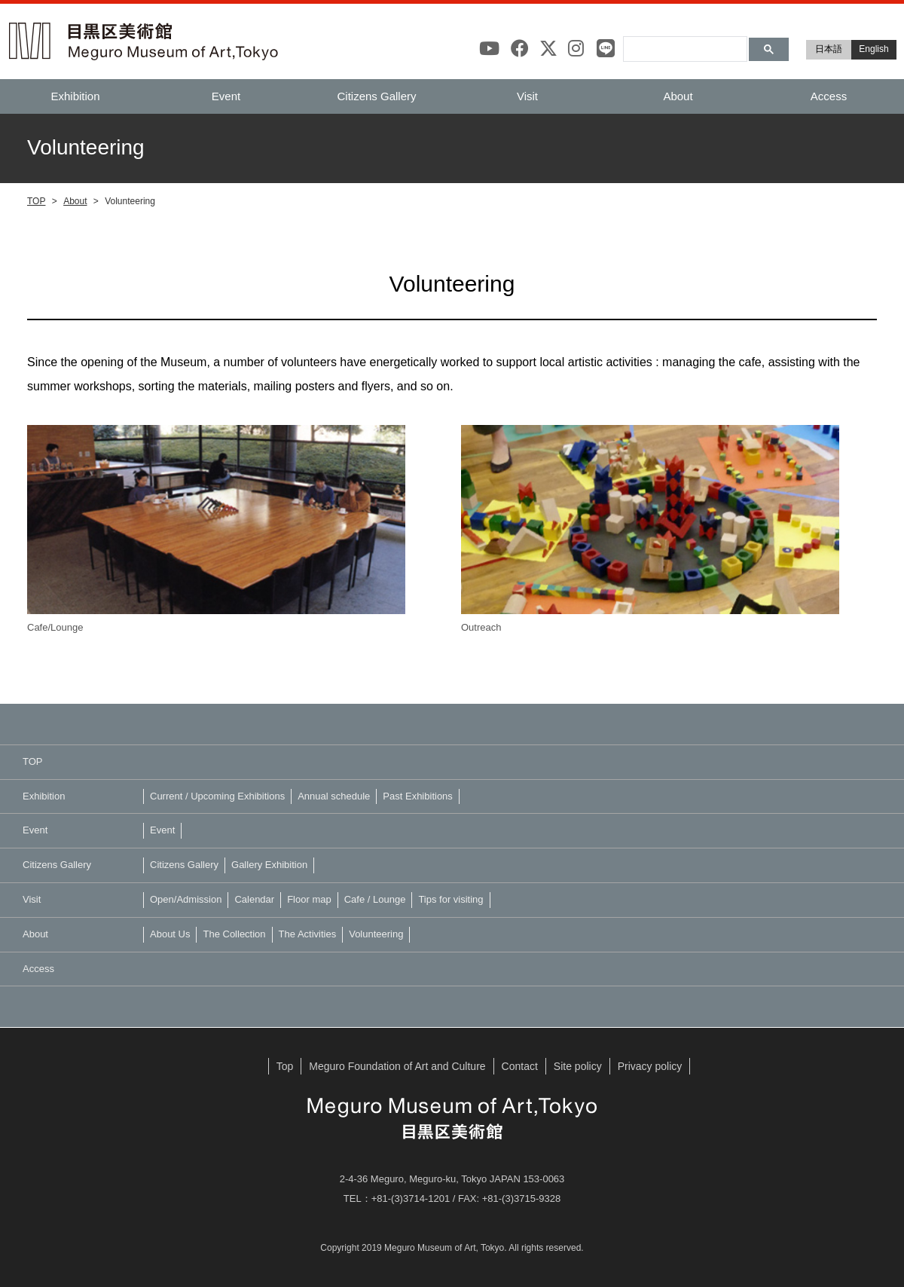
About (677, 96)
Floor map (309, 899)
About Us (170, 934)
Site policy (578, 1066)
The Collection (234, 934)
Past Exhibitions (418, 796)
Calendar (254, 899)
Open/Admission (185, 899)
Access (829, 96)
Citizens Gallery (376, 96)
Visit (527, 96)
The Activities (308, 934)
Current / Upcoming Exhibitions (217, 796)
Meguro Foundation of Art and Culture (397, 1066)
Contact (520, 1066)
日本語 (828, 49)
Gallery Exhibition (269, 864)
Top (285, 1066)
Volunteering (376, 934)
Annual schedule (334, 796)
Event (226, 96)
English (873, 49)
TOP (36, 201)
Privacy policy (650, 1066)
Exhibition (74, 96)
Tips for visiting (450, 899)
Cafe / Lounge (375, 899)
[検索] (684, 42)
